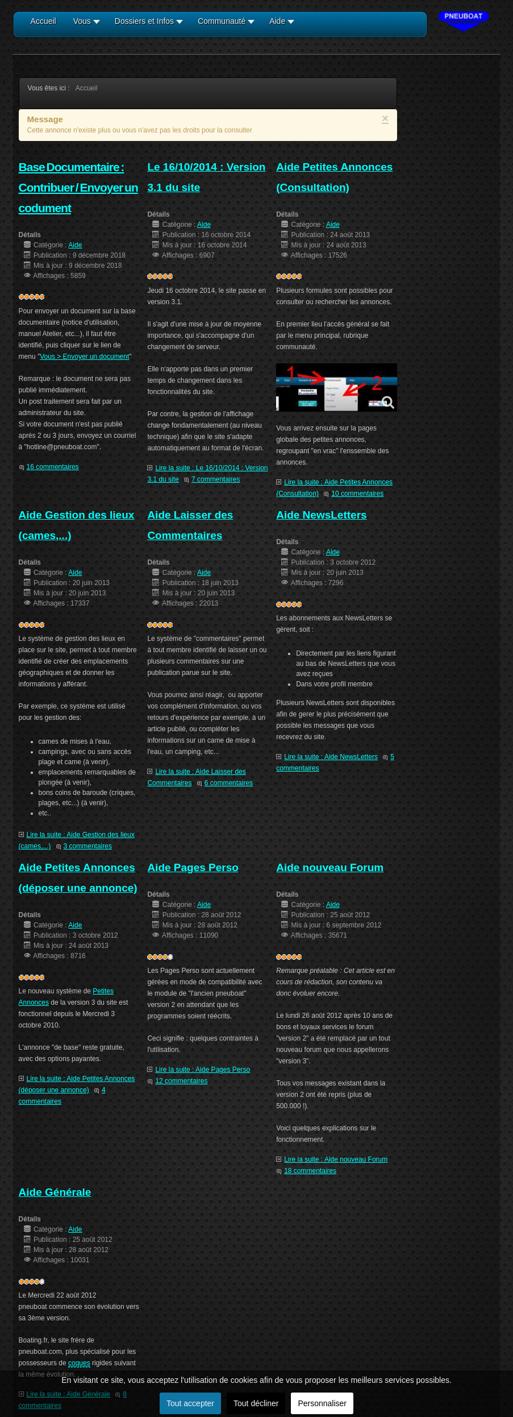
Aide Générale (55, 1192)
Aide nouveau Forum (329, 867)
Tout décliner (255, 1403)
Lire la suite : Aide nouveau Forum (335, 1159)
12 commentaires (181, 1081)
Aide (75, 245)
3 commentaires (88, 846)
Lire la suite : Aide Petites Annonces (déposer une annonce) (77, 1084)
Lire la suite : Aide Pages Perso (202, 1070)
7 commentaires (215, 479)
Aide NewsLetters (321, 515)
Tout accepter (190, 1403)
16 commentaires (53, 467)
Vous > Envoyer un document (84, 357)
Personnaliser (322, 1403)
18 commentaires (310, 1171)
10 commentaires (357, 494)
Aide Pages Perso (193, 867)
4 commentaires (62, 1095)
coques (79, 1363)
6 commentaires (229, 783)
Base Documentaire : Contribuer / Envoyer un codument (78, 187)
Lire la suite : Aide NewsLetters (331, 757)
